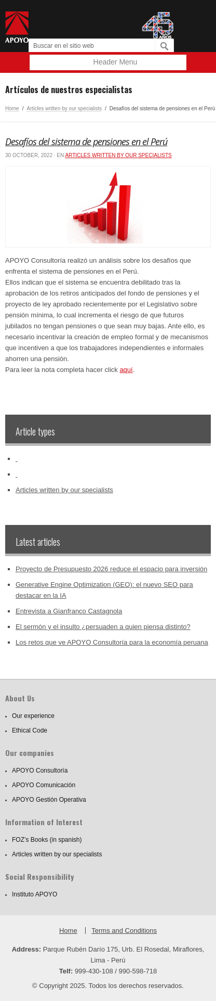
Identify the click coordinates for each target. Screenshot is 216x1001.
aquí (125, 370)
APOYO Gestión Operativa (49, 799)
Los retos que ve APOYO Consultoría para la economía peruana (112, 642)
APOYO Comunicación (43, 785)
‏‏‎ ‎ (17, 459)
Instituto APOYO (34, 894)
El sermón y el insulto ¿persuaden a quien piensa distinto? (103, 627)
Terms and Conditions (124, 930)
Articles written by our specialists (64, 108)
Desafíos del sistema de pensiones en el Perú (86, 141)
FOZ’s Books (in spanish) (47, 839)
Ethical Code (29, 730)
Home (12, 108)
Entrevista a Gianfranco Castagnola (69, 611)
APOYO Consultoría (40, 770)
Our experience (33, 716)
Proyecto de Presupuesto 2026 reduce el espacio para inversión (111, 569)
